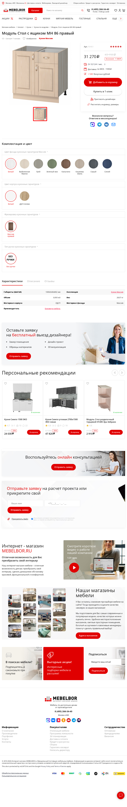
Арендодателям (112, 733)
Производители (9, 733)
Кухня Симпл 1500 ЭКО (15, 419)
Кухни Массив (46, 38)
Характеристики (12, 281)
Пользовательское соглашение (14, 776)
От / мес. (95, 64)
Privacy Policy (46, 766)
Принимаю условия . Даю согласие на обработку (54, 519)
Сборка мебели (79, 3)
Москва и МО (10, 3)
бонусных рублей (99, 74)
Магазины (21, 3)
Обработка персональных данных (15, 773)
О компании (8, 731)
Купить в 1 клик (102, 91)
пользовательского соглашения (61, 518)
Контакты (6, 742)
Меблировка (46, 3)
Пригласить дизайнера (103, 99)
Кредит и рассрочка (93, 3)
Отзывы (49, 281)
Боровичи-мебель (52, 309)
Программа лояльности (61, 733)
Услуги (5, 739)
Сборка (53, 744)
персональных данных (64, 520)
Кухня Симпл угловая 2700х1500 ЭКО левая (61, 421)
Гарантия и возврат (108, 3)
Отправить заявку (18, 356)
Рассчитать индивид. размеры (103, 104)
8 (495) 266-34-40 (100, 9)
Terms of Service (60, 766)
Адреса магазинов (88, 636)
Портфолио (7, 736)
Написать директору (60, 750)
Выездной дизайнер (59, 3)
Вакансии (109, 736)
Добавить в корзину (102, 82)
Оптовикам (121, 3)
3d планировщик (58, 736)
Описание (33, 281)
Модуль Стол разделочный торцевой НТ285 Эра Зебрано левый (101, 422)
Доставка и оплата (34, 3)
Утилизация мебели (59, 731)
